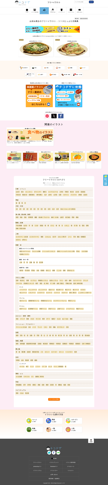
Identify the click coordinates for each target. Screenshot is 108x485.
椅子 (27, 366)
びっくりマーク (42, 289)
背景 (27, 280)
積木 (43, 319)
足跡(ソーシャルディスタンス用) (66, 251)
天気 (21, 335)
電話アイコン (79, 308)
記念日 (85, 194)
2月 (20, 209)
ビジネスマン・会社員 (22, 236)
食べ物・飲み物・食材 (23, 214)
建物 (36, 360)
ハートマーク (23, 289)
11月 (53, 209)
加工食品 (67, 217)
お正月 (18, 191)
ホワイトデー (37, 191)
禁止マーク (68, 289)
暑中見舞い (40, 194)
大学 (24, 384)
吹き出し (22, 280)
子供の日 (18, 194)
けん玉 (59, 319)
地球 (17, 335)
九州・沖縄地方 (86, 343)
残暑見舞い (32, 194)
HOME (27, 11)
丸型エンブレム (54, 280)
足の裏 (41, 262)
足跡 (17, 280)
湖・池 (60, 335)
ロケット (61, 352)
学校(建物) (19, 384)
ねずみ (25, 225)
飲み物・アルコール (44, 217)
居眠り (34, 384)
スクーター (54, 352)
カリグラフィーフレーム (60, 300)
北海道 (39, 343)
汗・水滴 (52, 283)
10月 (49, 209)
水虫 (38, 270)
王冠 (67, 327)
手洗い (78, 251)
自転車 (29, 352)
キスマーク (49, 292)
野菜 (73, 217)
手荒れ (33, 270)
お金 (22, 360)
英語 (41, 283)
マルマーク (65, 292)
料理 (17, 217)
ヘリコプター (69, 352)
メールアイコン (70, 308)
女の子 (54, 236)
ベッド (32, 366)
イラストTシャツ (61, 11)
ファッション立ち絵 (21, 327)
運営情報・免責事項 (54, 478)
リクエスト (71, 470)
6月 (34, 209)
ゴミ (32, 376)
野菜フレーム (71, 300)
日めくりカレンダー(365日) (67, 209)
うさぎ (36, 225)
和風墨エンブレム (43, 280)
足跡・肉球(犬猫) (78, 283)
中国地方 (71, 343)
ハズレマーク (32, 292)
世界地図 (22, 343)
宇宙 (38, 335)
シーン (70, 236)
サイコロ (38, 319)
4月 (27, 209)
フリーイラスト (54, 2)
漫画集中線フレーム (33, 300)
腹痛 (53, 270)
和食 (21, 217)
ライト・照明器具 (58, 366)
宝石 (50, 327)
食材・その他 (54, 217)
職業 (42, 236)
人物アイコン (60, 308)
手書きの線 (69, 283)
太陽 (31, 335)
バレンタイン (28, 191)
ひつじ (52, 225)
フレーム (22, 298)
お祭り (50, 194)
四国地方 (77, 343)
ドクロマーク (40, 292)
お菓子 (62, 217)
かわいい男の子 (62, 236)
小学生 (29, 384)
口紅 (29, 327)
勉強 (65, 384)
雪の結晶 (87, 335)
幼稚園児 (83, 236)
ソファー (37, 366)
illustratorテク (54, 466)
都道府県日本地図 (31, 343)
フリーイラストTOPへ (54, 399)
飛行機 (23, 352)
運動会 (60, 384)
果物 (77, 217)
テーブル (22, 366)
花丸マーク (52, 289)
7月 (38, 209)
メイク (34, 327)
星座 (17, 393)
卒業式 (66, 191)
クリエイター (54, 470)
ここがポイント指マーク (84, 292)
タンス (50, 366)
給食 (43, 384)
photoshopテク (37, 466)
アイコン (22, 306)
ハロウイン (66, 194)
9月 (45, 209)
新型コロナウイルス (25, 251)
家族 (78, 236)
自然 (17, 332)
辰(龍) (41, 225)
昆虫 (83, 225)
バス (42, 352)
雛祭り (45, 191)
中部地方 (58, 343)
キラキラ (83, 289)
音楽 (17, 319)
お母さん (24, 239)
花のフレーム (23, 300)
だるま (22, 393)
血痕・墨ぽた (60, 283)
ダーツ (48, 319)
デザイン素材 (20, 277)
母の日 (72, 191)
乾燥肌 (42, 270)
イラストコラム (71, 11)
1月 (17, 209)
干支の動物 (19, 225)
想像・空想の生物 (21, 228)
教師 (47, 384)
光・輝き (46, 283)
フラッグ (85, 280)
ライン (61, 280)
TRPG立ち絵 (52, 11)
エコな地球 (19, 376)
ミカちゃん (48, 236)
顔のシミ (48, 270)
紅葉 (60, 194)
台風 (70, 335)
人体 (21, 262)
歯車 (70, 280)
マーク (21, 287)
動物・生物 (19, 222)
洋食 (25, 217)
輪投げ (53, 319)
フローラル (19, 283)
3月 (24, 209)
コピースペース (77, 280)
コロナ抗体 (85, 251)
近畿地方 (64, 343)
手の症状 (27, 270)
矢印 (66, 280)
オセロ (32, 319)
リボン (45, 327)
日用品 (18, 360)
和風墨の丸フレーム (46, 300)
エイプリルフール (53, 191)
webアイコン (23, 308)
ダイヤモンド (60, 327)
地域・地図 (19, 341)
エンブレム (34, 280)
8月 (42, 209)
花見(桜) (83, 191)
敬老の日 (24, 194)
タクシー (47, 352)
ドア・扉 (44, 366)
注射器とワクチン (24, 254)
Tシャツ (40, 327)
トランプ (22, 319)
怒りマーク (76, 289)
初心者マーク (59, 289)
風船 (71, 319)
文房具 (52, 384)
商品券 (27, 360)
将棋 (27, 319)
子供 (74, 236)
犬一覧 (75, 225)
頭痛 (64, 270)
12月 (57, 209)
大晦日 (80, 194)
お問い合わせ (79, 11)
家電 (32, 360)
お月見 (55, 194)
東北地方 (45, 343)
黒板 (39, 384)
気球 (75, 352)
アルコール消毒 (36, 251)
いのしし (66, 225)
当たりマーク (23, 292)
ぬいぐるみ (65, 319)
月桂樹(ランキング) (29, 283)
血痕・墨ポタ (72, 292)
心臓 (30, 262)
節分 (22, 191)
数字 (37, 283)
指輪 (54, 327)
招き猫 (27, 393)
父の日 (77, 191)
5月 (31, 209)
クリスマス (74, 194)
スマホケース (70, 466)
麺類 (36, 217)
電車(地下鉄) (35, 352)
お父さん (18, 239)
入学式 (61, 191)
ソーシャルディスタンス (48, 251)
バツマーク (57, 292)
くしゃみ (59, 270)
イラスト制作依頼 (34, 11)
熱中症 (21, 270)
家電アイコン (43, 308)
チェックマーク (32, 289)
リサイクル (27, 376)
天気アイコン (52, 308)
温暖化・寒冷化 (39, 376)
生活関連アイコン (33, 308)
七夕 (45, 194)
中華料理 (30, 217)
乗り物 (18, 349)
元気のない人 (70, 270)
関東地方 (52, 343)
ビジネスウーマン (34, 236)
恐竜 (87, 225)
